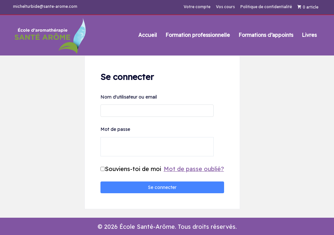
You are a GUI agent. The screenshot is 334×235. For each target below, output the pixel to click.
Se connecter (162, 187)
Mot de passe (115, 129)
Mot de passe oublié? (194, 169)
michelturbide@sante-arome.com (45, 6)
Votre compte (197, 7)
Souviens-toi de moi (133, 169)
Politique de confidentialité (266, 7)
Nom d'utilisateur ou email (128, 97)
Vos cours (225, 7)
